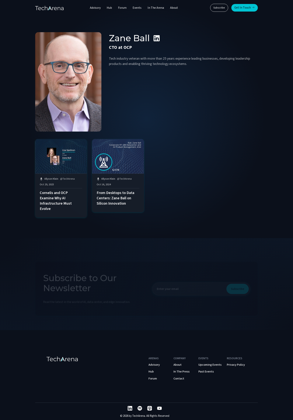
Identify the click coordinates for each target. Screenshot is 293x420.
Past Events (206, 371)
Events (137, 7)
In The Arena (156, 7)
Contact (178, 378)
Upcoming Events (209, 364)
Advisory (95, 7)
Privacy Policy (236, 364)
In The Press (181, 371)
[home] (49, 7)
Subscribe (219, 8)
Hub (109, 7)
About (174, 7)
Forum (122, 7)
